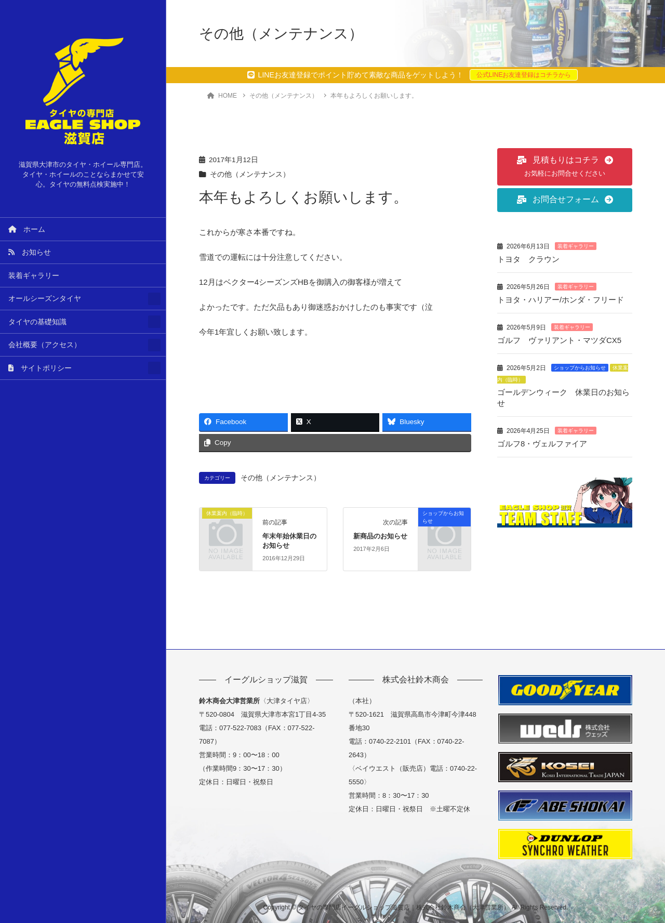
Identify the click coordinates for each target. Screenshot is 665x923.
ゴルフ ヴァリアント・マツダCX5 (559, 340)
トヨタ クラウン (528, 259)
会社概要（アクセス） (44, 345)
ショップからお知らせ (580, 368)
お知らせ (29, 252)
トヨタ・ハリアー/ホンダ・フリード (560, 299)
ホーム (26, 229)
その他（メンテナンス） (250, 174)
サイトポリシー (40, 368)
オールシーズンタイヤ (44, 298)
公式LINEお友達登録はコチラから (523, 74)
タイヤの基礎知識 (37, 322)
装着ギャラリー (33, 276)
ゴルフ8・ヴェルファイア (542, 443)
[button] (564, 167)
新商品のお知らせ (380, 536)
